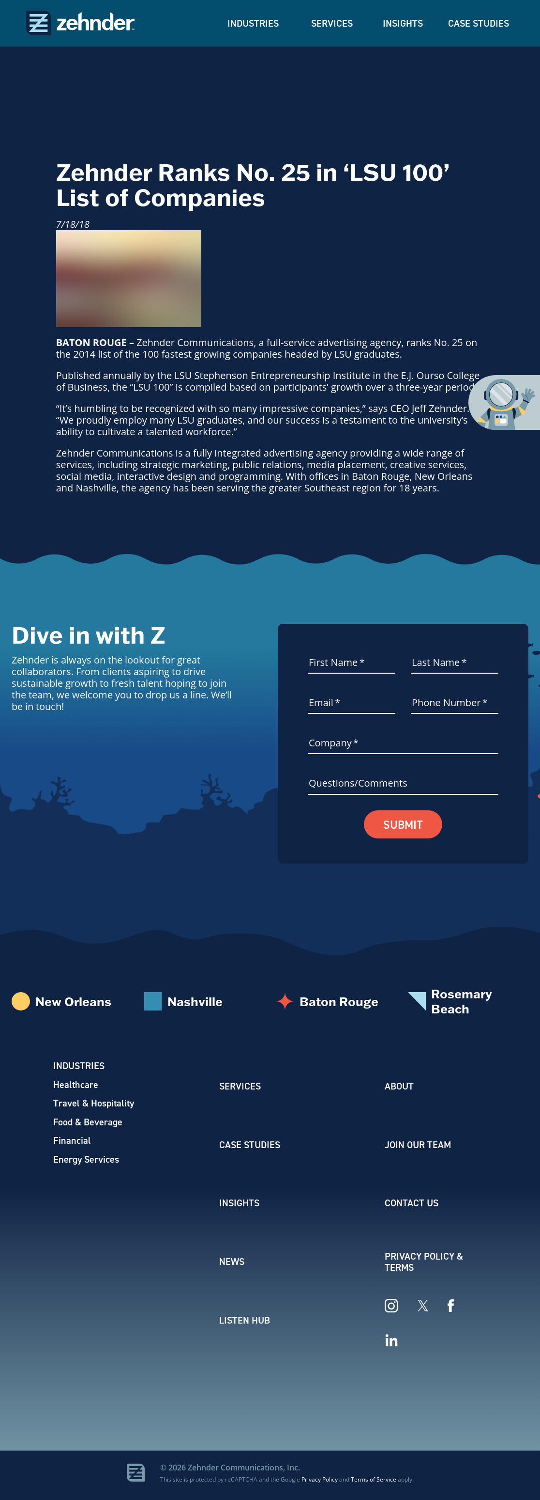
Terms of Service (373, 1482)
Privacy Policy (319, 1482)
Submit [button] (403, 825)
